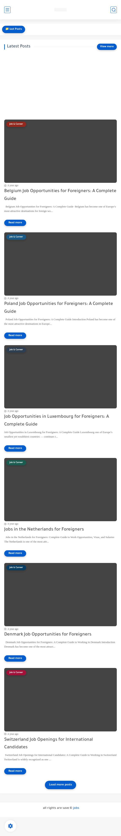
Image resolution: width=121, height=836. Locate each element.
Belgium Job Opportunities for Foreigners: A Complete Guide (60, 195)
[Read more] (15, 223)
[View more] (107, 47)
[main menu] (7, 10)
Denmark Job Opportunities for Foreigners (47, 634)
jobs (76, 808)
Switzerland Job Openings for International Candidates (48, 744)
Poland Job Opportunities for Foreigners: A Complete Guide (58, 308)
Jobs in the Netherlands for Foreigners (44, 529)
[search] (113, 10)
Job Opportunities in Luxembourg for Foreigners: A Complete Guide (56, 421)
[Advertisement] (60, 84)
